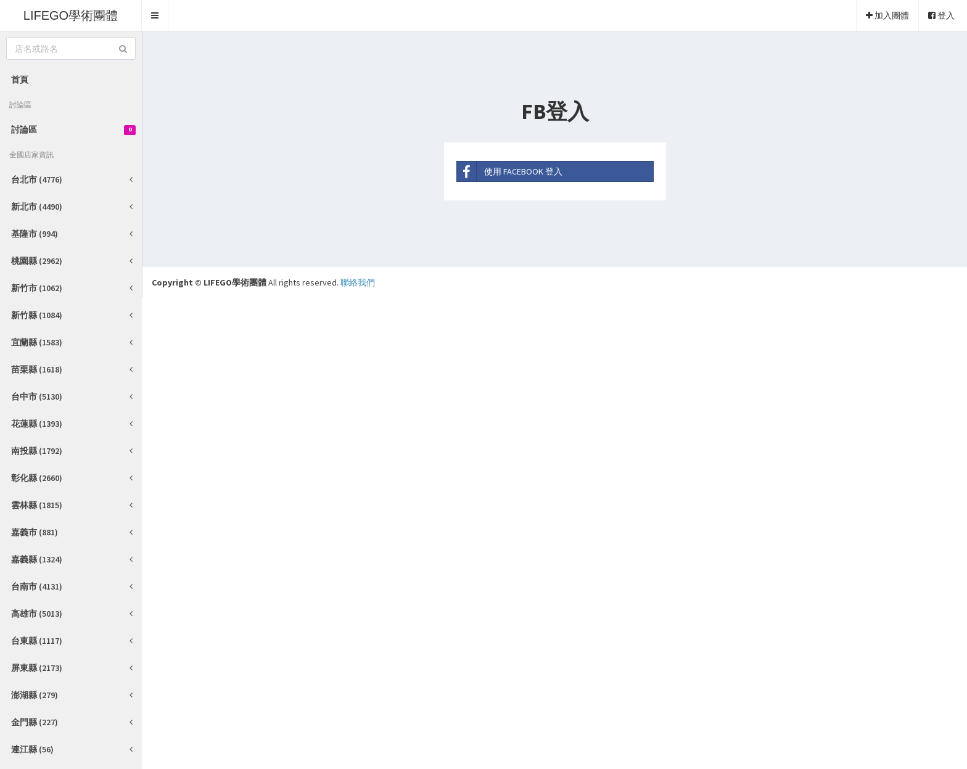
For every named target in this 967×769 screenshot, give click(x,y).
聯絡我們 (357, 282)
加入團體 (887, 15)
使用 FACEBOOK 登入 (509, 171)
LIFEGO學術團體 (70, 15)
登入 (941, 15)
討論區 (73, 129)
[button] (155, 15)
